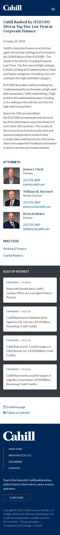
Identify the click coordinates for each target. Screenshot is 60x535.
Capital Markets (13, 255)
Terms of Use (10, 521)
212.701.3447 (31, 224)
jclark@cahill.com (33, 184)
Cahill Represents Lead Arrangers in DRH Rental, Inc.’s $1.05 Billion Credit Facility (29, 351)
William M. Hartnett (38, 191)
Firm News (12, 282)
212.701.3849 (31, 180)
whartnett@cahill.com (37, 206)
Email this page (14, 407)
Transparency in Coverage (17, 525)
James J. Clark (33, 169)
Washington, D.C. (20, 455)
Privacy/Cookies (29, 521)
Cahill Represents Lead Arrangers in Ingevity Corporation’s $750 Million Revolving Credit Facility (28, 380)
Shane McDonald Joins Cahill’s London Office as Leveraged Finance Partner (29, 293)
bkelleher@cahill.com (36, 229)
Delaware (15, 461)
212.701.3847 (31, 202)
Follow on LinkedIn (16, 412)
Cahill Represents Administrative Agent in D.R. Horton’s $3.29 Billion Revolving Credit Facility (28, 322)
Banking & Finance (15, 248)
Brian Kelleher (34, 214)
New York (15, 448)
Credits (39, 525)
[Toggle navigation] (53, 8)
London (14, 467)
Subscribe (16, 497)
